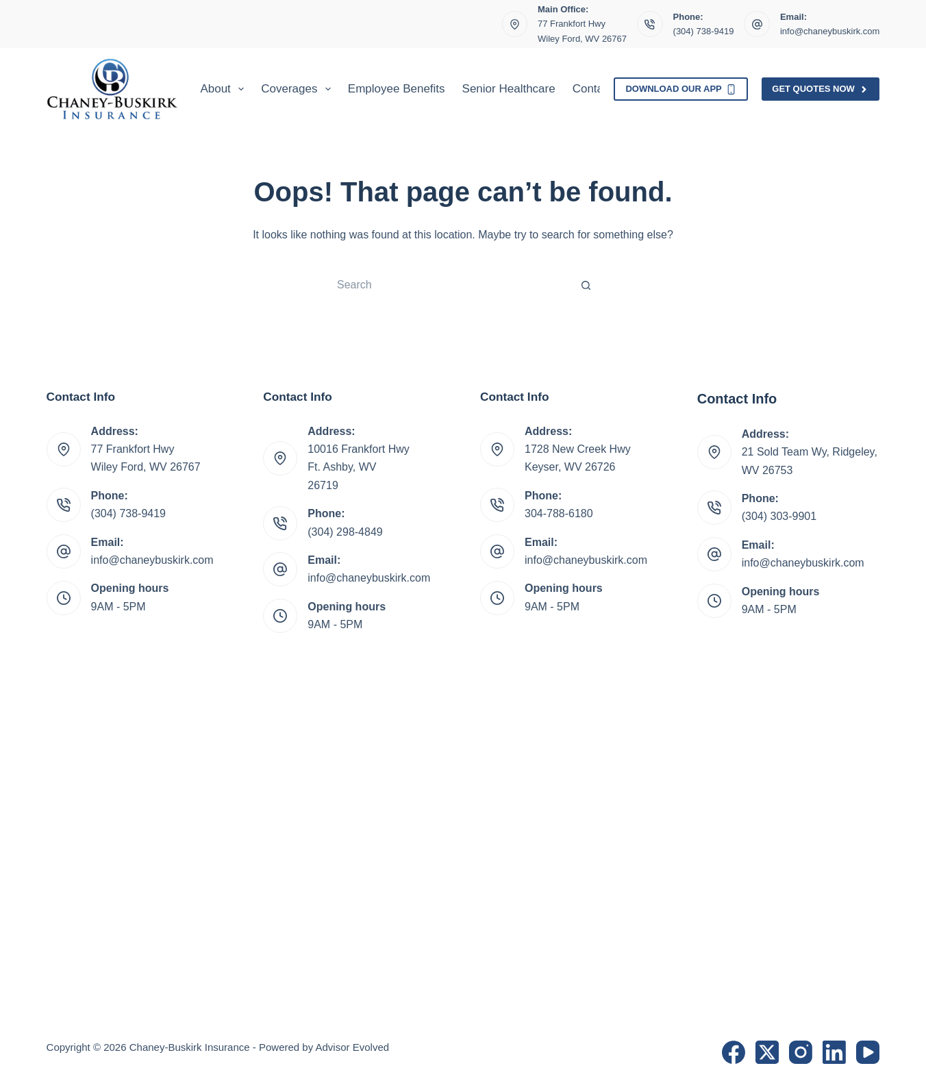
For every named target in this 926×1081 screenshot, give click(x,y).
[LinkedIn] (834, 1052)
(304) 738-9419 (703, 31)
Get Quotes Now (820, 89)
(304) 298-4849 (345, 532)
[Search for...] (449, 285)
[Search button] (586, 285)
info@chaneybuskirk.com (829, 31)
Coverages (298, 89)
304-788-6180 (559, 513)
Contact (593, 88)
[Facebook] (733, 1052)
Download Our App (680, 89)
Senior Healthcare (508, 88)
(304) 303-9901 (779, 516)
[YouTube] (867, 1052)
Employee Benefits (396, 88)
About (224, 89)
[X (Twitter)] (767, 1052)
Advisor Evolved (353, 1047)
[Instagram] (800, 1052)
